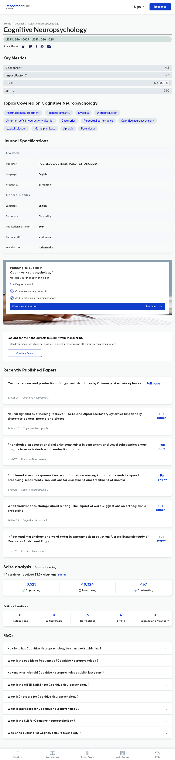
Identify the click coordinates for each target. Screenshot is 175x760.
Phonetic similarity (59, 112)
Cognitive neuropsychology (137, 120)
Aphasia (68, 128)
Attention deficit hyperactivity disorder (30, 120)
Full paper (154, 383)
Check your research (87, 306)
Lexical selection (16, 128)
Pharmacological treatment (23, 112)
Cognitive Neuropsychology (43, 23)
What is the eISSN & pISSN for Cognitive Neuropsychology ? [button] (49, 685)
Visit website (46, 237)
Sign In (139, 7)
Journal (19, 23)
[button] (20, 67)
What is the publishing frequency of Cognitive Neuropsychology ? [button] (53, 660)
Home (7, 23)
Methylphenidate (44, 128)
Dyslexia (83, 112)
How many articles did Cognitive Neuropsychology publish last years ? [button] (56, 672)
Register (160, 7)
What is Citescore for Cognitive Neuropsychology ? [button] (43, 696)
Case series (69, 120)
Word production (107, 112)
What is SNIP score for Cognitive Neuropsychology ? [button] (43, 709)
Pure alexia (88, 128)
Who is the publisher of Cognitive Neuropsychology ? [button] (44, 733)
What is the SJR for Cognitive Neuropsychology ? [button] (41, 721)
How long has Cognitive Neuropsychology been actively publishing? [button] (54, 648)
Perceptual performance (98, 120)
